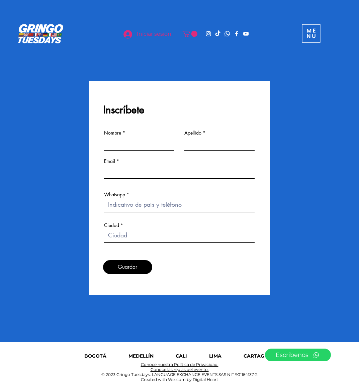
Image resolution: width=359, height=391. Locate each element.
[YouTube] (246, 33)
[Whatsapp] (227, 33)
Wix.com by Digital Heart (193, 379)
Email (109, 161)
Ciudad (111, 225)
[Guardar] (127, 267)
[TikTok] (217, 33)
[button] (189, 34)
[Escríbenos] (298, 355)
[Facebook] (236, 33)
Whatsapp (114, 194)
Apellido (192, 133)
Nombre (112, 133)
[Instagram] (208, 33)
